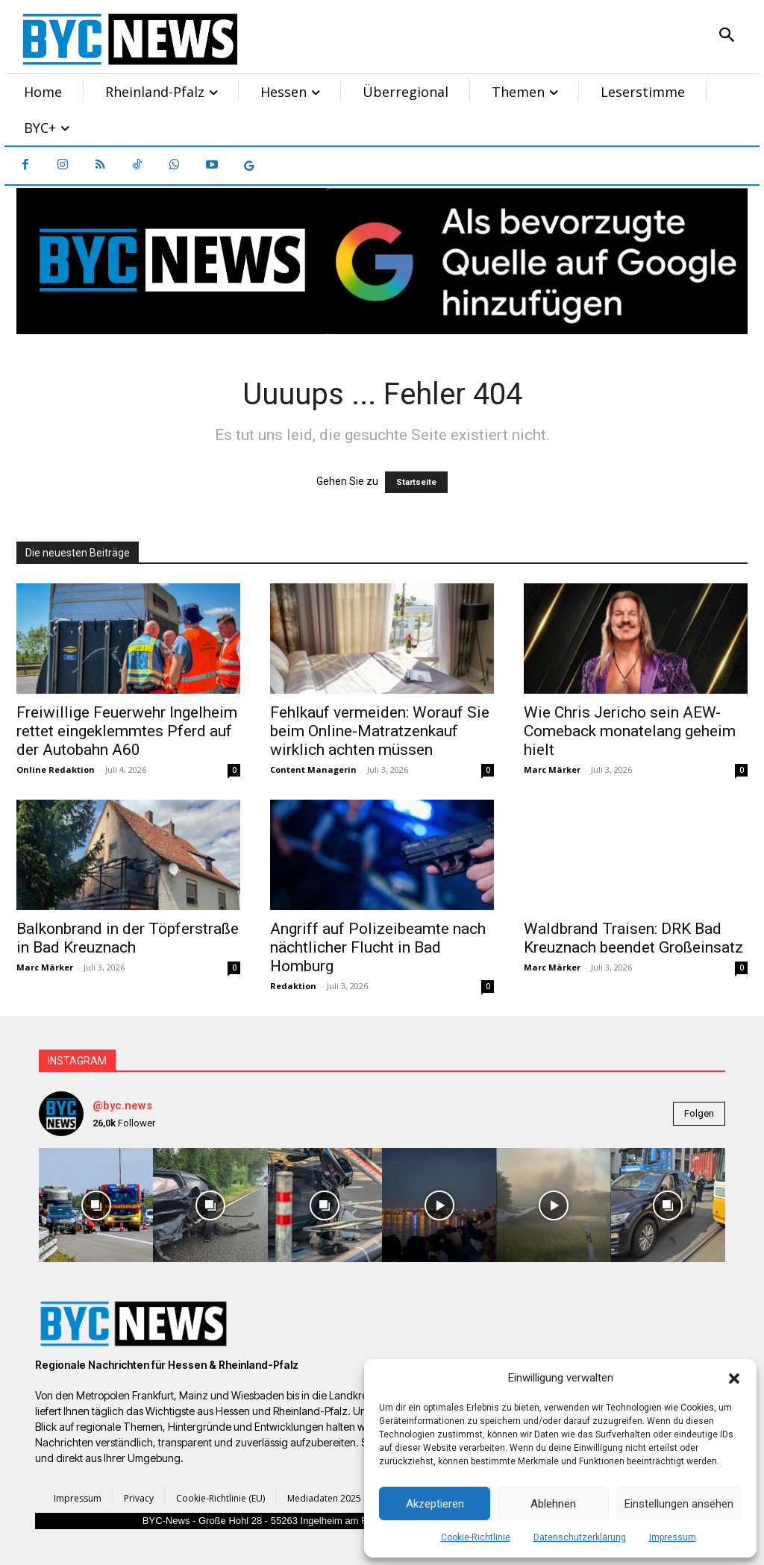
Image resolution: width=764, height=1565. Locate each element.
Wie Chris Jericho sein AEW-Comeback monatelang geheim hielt (630, 731)
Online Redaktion (55, 769)
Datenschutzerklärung (579, 1537)
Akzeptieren (435, 1504)
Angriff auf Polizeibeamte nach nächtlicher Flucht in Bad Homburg (378, 947)
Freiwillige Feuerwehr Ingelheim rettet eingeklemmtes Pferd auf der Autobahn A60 (126, 731)
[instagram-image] (96, 1205)
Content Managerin (313, 769)
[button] (734, 1378)
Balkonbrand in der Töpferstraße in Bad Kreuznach (127, 938)
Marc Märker (552, 769)
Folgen (699, 1113)
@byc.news (122, 1105)
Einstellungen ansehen (678, 1504)
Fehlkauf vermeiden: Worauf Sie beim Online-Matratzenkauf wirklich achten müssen (379, 731)
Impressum (672, 1537)
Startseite (416, 482)
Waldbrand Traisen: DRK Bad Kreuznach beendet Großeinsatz (633, 938)
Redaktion (293, 985)
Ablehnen (553, 1504)
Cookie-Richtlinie (475, 1537)
